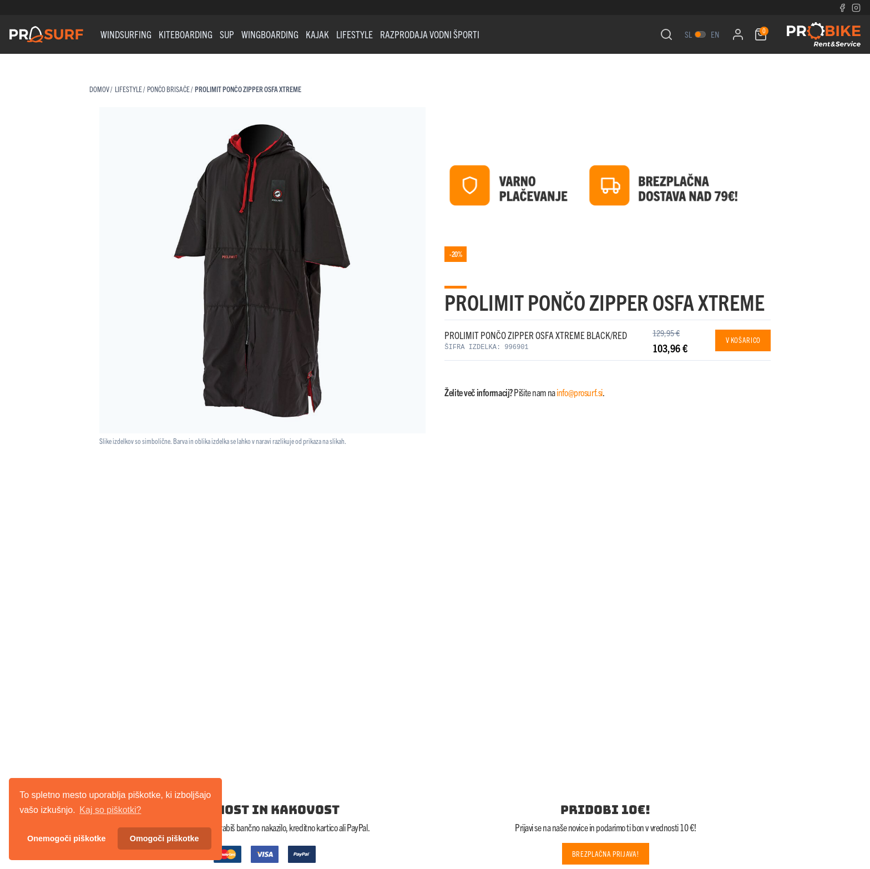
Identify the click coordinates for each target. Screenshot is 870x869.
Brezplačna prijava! (605, 853)
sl (688, 34)
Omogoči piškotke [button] (164, 838)
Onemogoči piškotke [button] (66, 838)
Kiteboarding (186, 34)
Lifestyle (354, 34)
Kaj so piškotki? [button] (110, 810)
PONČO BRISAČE (168, 89)
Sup (227, 34)
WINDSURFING (125, 34)
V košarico (743, 340)
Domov (99, 89)
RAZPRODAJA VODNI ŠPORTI (429, 34)
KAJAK (317, 34)
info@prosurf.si (580, 392)
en (715, 34)
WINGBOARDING (270, 34)
